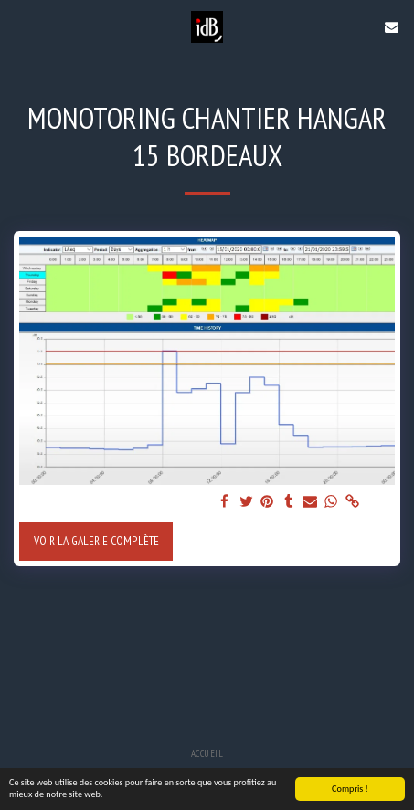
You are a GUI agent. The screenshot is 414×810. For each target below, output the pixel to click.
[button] (20, 26)
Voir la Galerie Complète (96, 540)
